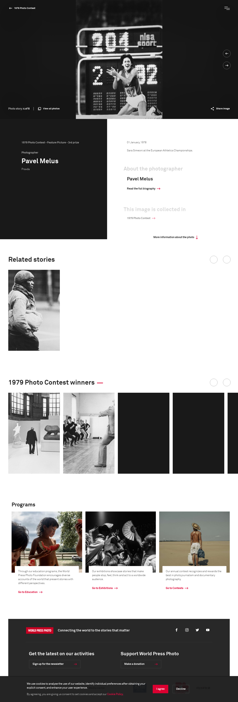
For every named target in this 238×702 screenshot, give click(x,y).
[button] (214, 259)
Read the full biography (141, 188)
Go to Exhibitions (102, 588)
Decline (181, 689)
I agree (160, 689)
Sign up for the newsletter (48, 664)
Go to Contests (174, 588)
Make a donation (134, 664)
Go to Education (28, 592)
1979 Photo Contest (24, 8)
